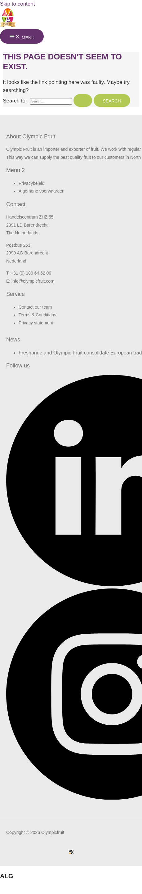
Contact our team (35, 307)
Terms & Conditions (37, 314)
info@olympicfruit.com (32, 281)
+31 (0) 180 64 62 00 (31, 273)
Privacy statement (36, 322)
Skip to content (17, 4)
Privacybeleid (31, 183)
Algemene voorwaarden (41, 191)
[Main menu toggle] (22, 36)
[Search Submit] (82, 100)
